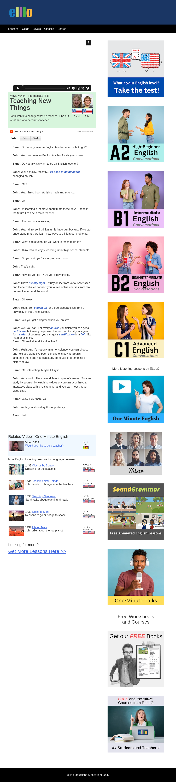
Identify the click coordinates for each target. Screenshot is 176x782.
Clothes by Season (43, 465)
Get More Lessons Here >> (37, 551)
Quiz (25, 138)
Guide (25, 28)
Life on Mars (39, 527)
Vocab (35, 138)
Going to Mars (40, 511)
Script (13, 138)
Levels (37, 28)
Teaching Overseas (44, 496)
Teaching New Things (45, 480)
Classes (49, 28)
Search (61, 28)
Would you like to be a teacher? (44, 445)
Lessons (13, 28)
